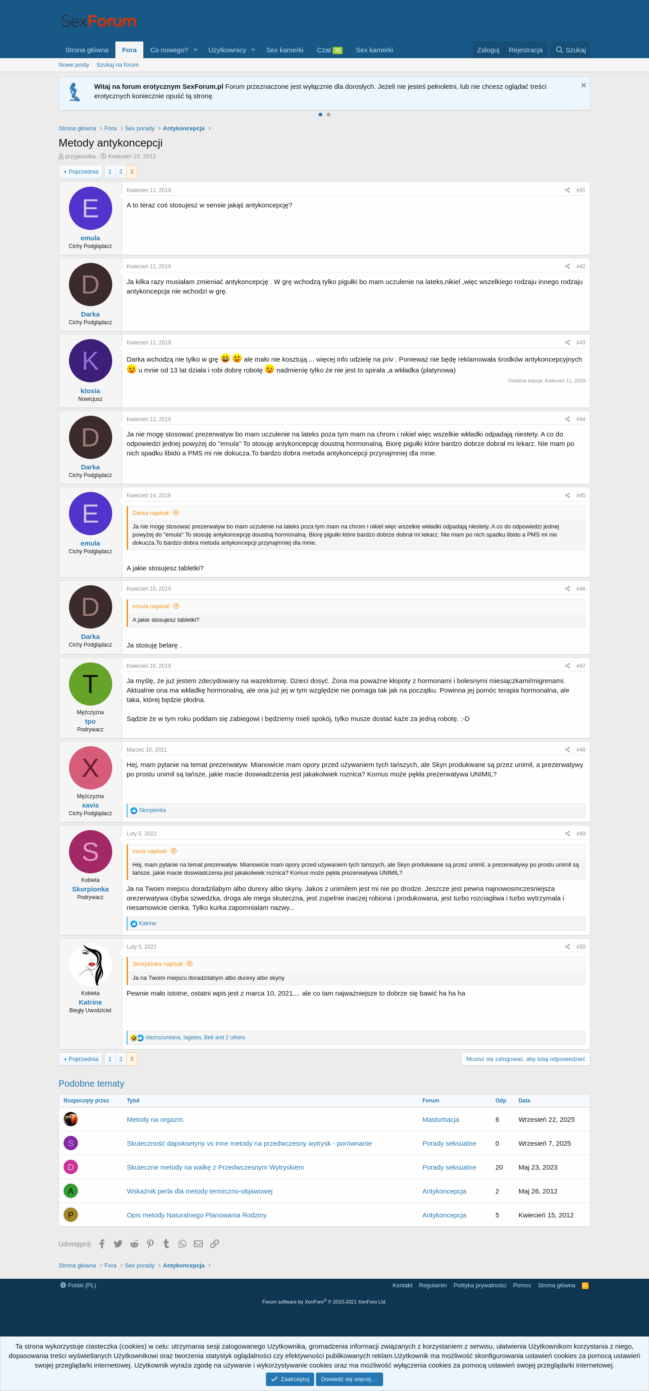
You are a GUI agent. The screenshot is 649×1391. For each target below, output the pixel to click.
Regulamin (433, 1285)
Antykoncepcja (444, 1191)
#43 (580, 343)
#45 (580, 495)
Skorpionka (90, 889)
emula (90, 238)
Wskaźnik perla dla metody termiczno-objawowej (199, 1191)
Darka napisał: (151, 513)
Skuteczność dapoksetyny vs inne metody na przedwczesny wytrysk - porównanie (249, 1143)
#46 (580, 589)
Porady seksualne (449, 1143)
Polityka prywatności (480, 1285)
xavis (90, 805)
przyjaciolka (80, 156)
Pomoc (522, 1285)
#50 (580, 947)
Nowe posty (74, 64)
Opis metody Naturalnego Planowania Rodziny (196, 1215)
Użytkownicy (227, 50)
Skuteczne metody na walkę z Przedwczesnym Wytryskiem (215, 1167)
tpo (90, 721)
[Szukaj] (570, 49)
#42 (580, 266)
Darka (90, 314)
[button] (195, 49)
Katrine (90, 1002)
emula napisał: (151, 606)
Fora (129, 50)
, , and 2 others (195, 1037)
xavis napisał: (150, 851)
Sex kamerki (285, 50)
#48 (580, 750)
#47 (580, 666)
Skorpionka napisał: (158, 963)
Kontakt (402, 1285)
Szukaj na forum (117, 64)
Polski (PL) (78, 1285)
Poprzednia (83, 171)
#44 (580, 419)
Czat (329, 50)
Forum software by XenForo (324, 1301)
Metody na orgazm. (155, 1119)
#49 (580, 834)
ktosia (90, 391)
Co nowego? (169, 50)
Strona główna (87, 50)
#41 (580, 190)
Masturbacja (440, 1119)
